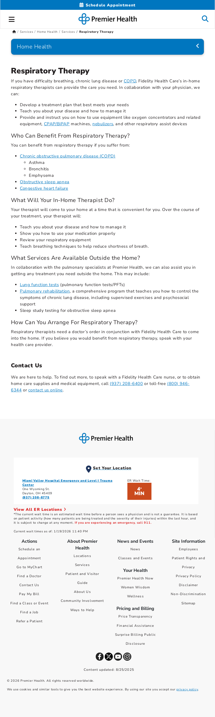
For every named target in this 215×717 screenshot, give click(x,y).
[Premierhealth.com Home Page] (14, 32)
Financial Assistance (135, 625)
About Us (82, 592)
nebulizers (102, 124)
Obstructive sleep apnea (44, 182)
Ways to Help (82, 610)
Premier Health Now (135, 578)
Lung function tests (39, 284)
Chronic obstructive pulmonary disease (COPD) (67, 156)
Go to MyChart (29, 567)
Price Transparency (135, 616)
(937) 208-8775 (36, 497)
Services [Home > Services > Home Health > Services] (68, 32)
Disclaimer (188, 585)
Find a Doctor (29, 576)
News (135, 549)
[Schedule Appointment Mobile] (107, 5)
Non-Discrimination (188, 594)
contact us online (45, 390)
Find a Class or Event (29, 603)
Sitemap (188, 603)
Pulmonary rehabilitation (45, 291)
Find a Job (29, 612)
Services (82, 565)
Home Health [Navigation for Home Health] (34, 46)
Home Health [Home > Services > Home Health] (47, 32)
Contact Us (29, 585)
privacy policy (187, 689)
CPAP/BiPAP (57, 124)
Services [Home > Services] (26, 32)
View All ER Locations (40, 509)
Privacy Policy (188, 576)
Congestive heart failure (44, 188)
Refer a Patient (29, 621)
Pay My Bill (29, 594)
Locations (82, 556)
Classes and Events (135, 558)
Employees (188, 549)
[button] (12, 18)
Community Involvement (82, 600)
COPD (130, 81)
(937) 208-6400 (126, 383)
